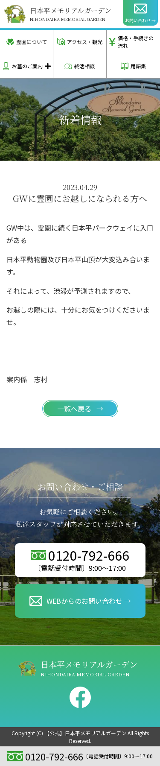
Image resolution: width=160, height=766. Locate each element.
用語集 (133, 66)
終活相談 (79, 66)
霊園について (26, 42)
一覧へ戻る (75, 408)
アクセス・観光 (79, 42)
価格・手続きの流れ (131, 41)
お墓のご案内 (22, 66)
